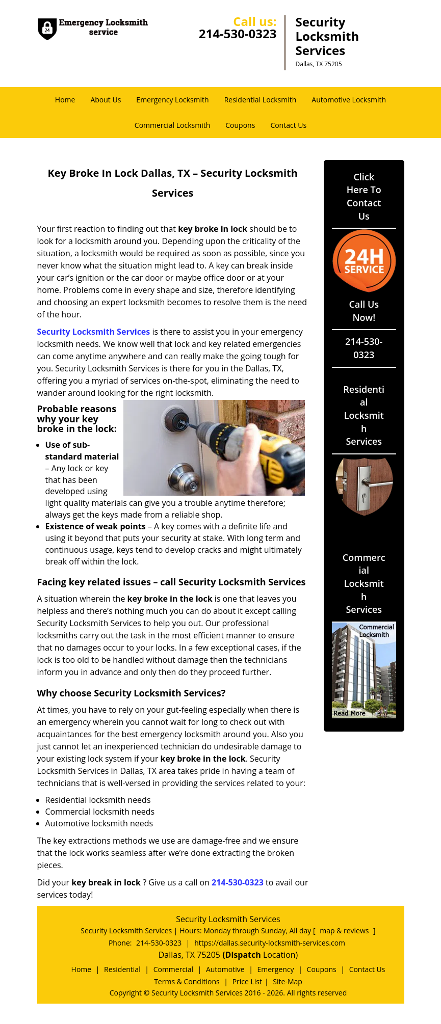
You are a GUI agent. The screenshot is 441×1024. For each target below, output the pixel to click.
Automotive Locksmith (349, 99)
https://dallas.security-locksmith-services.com (269, 943)
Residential (122, 969)
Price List (247, 981)
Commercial (173, 969)
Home (65, 99)
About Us (105, 99)
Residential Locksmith (260, 99)
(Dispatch (242, 954)
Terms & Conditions (187, 981)
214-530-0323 (238, 33)
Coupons (240, 125)
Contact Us (288, 125)
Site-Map (287, 981)
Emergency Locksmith (172, 99)
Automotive (225, 969)
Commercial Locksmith (172, 125)
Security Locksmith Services (93, 331)
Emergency (275, 969)
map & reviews (345, 930)
